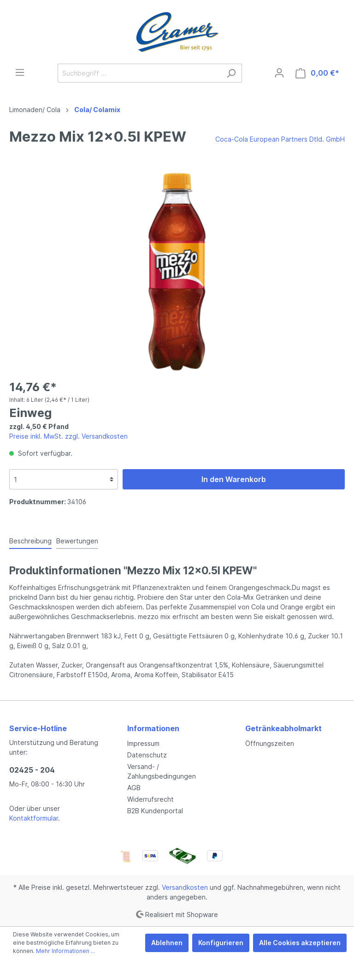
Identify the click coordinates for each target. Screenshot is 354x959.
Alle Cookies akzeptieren (300, 943)
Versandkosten (185, 887)
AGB (134, 788)
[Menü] (19, 72)
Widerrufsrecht (150, 799)
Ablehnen (167, 943)
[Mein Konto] (279, 73)
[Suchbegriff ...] (139, 73)
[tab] (30, 540)
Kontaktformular (33, 818)
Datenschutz (147, 755)
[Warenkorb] (317, 73)
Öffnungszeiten (269, 743)
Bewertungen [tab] (77, 541)
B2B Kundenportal (155, 811)
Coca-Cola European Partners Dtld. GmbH (280, 139)
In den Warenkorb (233, 479)
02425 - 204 (32, 769)
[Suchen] (231, 73)
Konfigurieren (220, 943)
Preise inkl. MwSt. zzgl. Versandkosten (68, 436)
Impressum (143, 743)
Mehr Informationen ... (65, 950)
